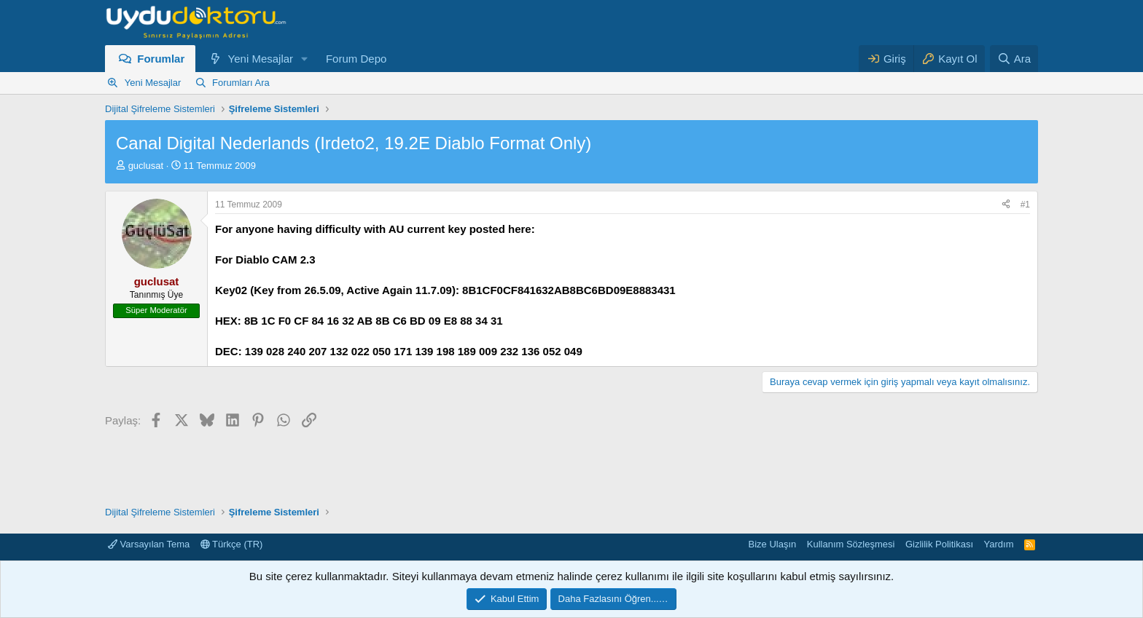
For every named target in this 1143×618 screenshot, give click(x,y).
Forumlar (160, 58)
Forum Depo (356, 58)
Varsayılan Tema (149, 544)
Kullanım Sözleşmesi (851, 544)
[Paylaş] (1005, 205)
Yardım (999, 544)
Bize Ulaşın (773, 544)
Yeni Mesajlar (261, 58)
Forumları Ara (241, 82)
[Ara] (1014, 58)
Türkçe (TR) (231, 544)
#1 (1025, 204)
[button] (304, 58)
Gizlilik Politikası (939, 544)
